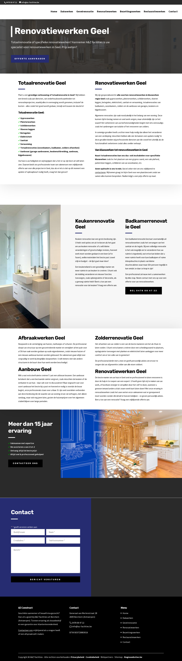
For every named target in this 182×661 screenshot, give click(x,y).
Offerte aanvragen (30, 59)
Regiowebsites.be (133, 657)
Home (54, 12)
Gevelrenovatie (85, 12)
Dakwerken (67, 12)
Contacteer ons (25, 463)
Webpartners (107, 657)
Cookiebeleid (92, 657)
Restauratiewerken (154, 12)
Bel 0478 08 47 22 (143, 290)
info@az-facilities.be (80, 626)
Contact (173, 12)
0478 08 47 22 (76, 622)
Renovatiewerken (107, 12)
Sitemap (119, 657)
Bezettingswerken (130, 12)
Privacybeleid (77, 657)
